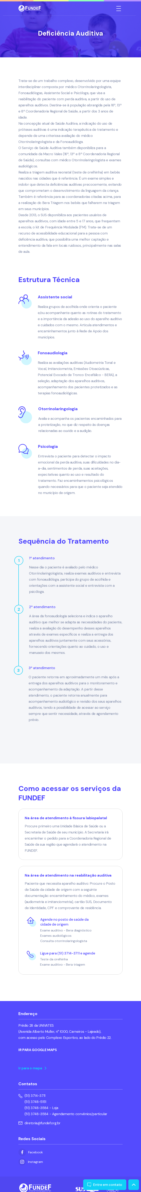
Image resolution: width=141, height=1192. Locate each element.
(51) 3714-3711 (35, 1095)
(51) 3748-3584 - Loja (41, 1108)
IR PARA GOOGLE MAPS (37, 1050)
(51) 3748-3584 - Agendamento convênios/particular (66, 1114)
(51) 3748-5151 (35, 1101)
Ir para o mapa (32, 1068)
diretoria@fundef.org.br (39, 1123)
